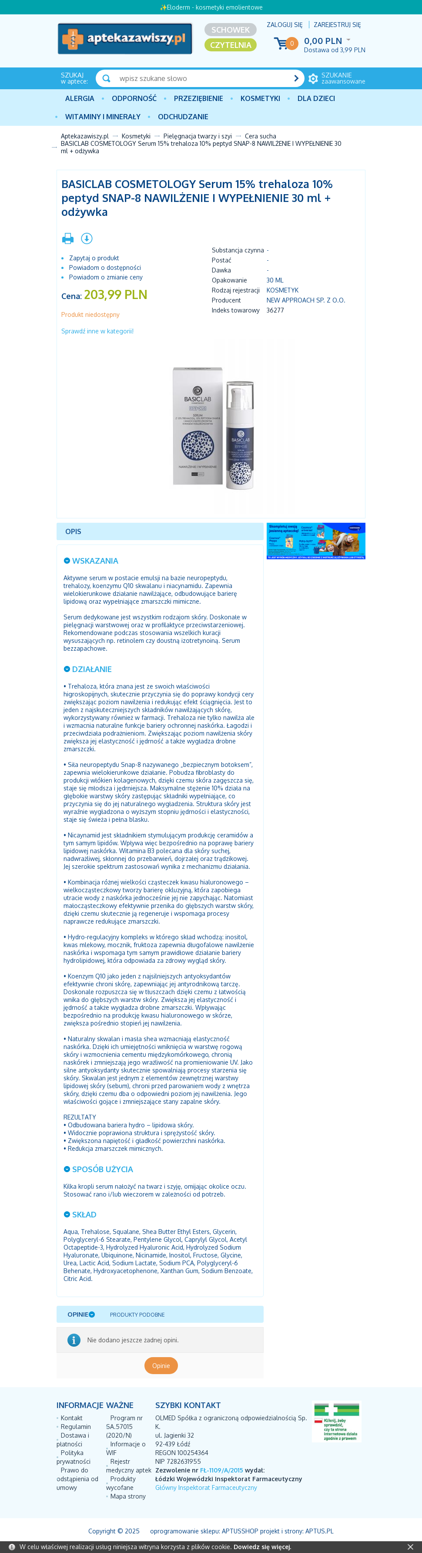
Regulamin (76, 1426)
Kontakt (72, 1418)
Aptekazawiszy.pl (85, 136)
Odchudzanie (183, 116)
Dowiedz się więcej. (262, 1546)
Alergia (79, 98)
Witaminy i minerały (103, 116)
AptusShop (240, 1531)
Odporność (134, 98)
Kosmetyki (260, 98)
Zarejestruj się (337, 24)
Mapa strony (128, 1496)
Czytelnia (230, 45)
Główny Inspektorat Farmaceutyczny (206, 1487)
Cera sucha (260, 136)
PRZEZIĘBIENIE (198, 98)
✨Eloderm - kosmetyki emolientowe (211, 7)
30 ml (275, 280)
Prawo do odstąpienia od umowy (77, 1478)
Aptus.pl (319, 1531)
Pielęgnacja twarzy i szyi (198, 136)
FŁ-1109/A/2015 (221, 1470)
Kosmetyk (282, 290)
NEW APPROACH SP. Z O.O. (306, 300)
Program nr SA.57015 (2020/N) (124, 1426)
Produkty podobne (137, 1314)
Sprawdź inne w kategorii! (97, 331)
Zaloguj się (285, 24)
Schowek (230, 29)
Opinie (161, 1365)
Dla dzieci (316, 98)
